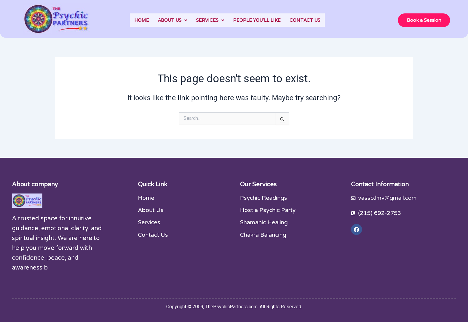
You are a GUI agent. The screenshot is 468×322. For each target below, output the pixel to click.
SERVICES (210, 20)
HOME (141, 20)
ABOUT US (172, 20)
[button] (172, 20)
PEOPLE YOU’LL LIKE (257, 20)
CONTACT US (305, 20)
